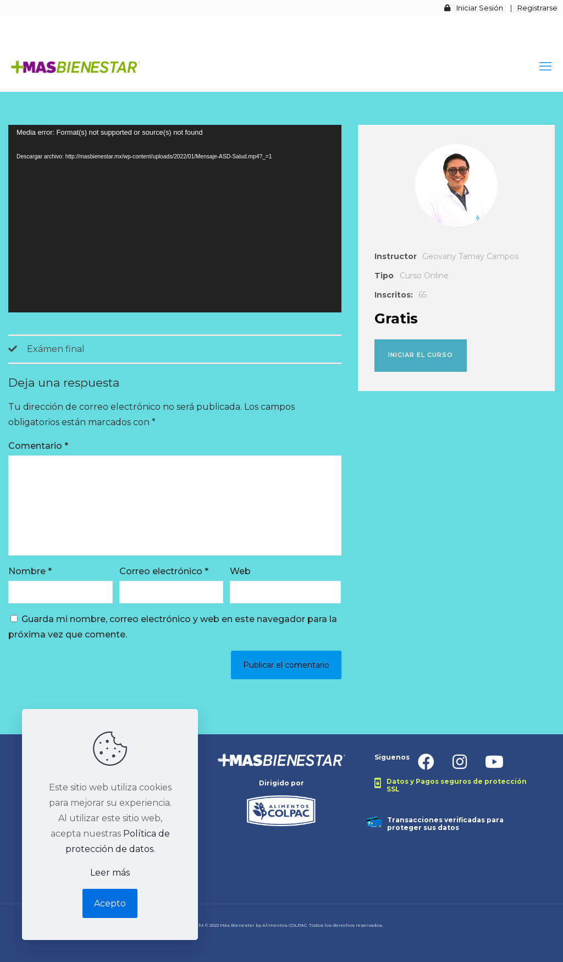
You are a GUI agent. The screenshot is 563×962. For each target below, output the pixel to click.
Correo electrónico (163, 571)
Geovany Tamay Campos (470, 256)
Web (240, 571)
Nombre (30, 571)
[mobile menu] (545, 66)
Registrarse (537, 7)
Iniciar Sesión (479, 7)
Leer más (110, 872)
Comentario (38, 446)
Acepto (110, 903)
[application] (174, 218)
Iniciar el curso (420, 355)
